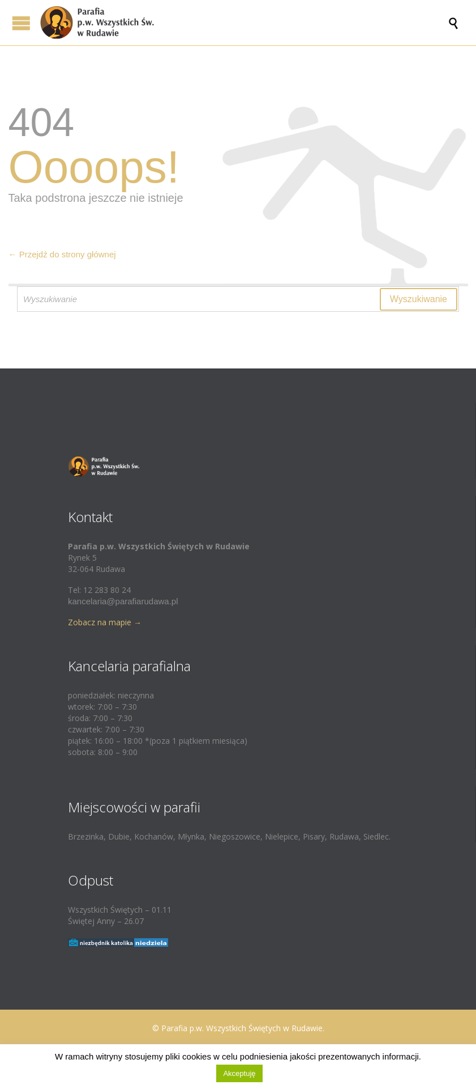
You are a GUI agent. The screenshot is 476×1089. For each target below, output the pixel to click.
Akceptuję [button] (239, 1073)
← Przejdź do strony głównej (62, 254)
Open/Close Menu (21, 23)
